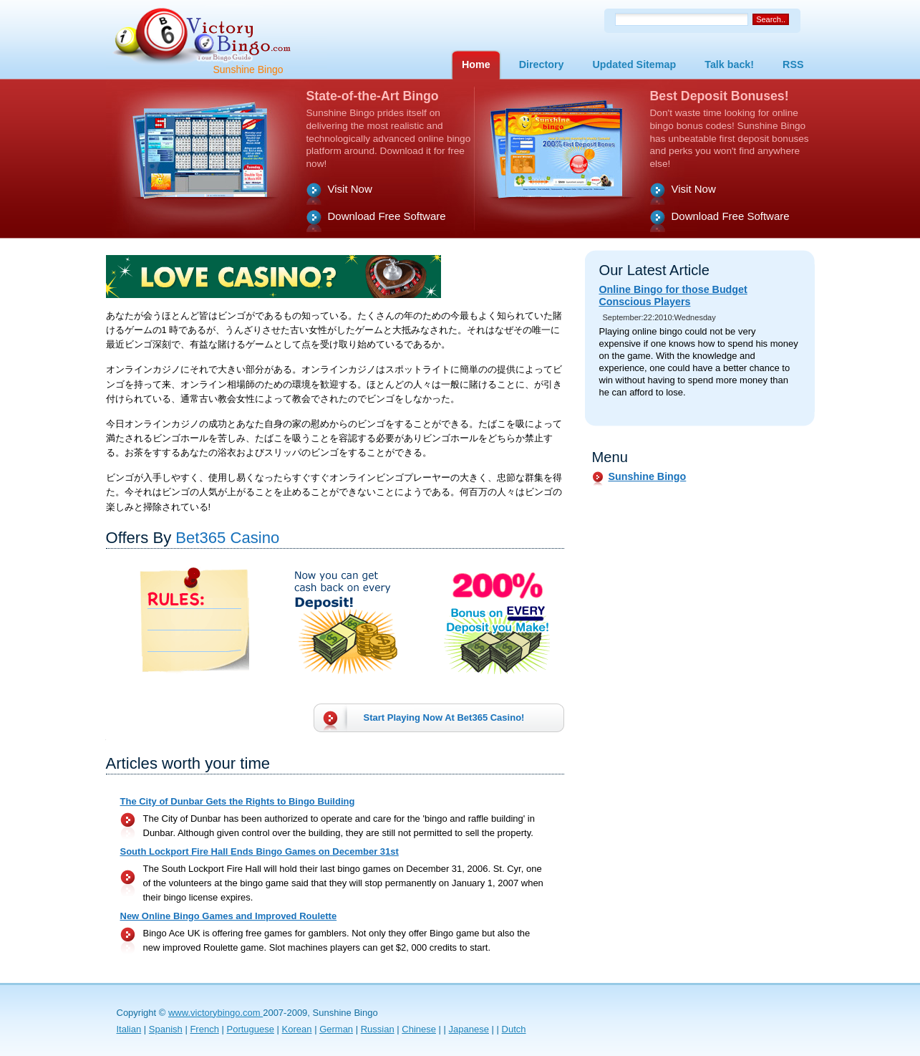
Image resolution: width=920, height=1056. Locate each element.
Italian (129, 1029)
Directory (541, 64)
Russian (377, 1029)
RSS (793, 64)
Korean (297, 1029)
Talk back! (729, 64)
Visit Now (350, 189)
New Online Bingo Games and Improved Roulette (228, 916)
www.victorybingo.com (215, 1012)
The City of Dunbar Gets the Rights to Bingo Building (237, 801)
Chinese (419, 1029)
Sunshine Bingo (648, 476)
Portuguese (250, 1029)
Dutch (514, 1029)
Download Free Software (387, 216)
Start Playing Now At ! (444, 717)
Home (476, 64)
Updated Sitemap (634, 64)
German (336, 1029)
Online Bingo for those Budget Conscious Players (673, 295)
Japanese (469, 1029)
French (204, 1029)
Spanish (166, 1029)
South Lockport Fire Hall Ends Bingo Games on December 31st (259, 851)
